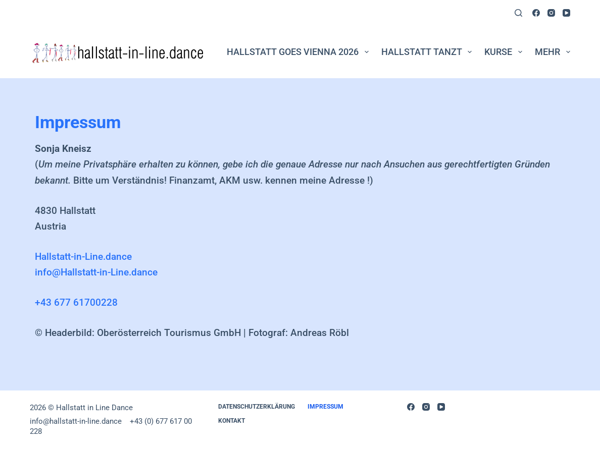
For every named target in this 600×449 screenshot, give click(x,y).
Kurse (505, 52)
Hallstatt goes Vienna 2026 (300, 52)
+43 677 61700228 (76, 302)
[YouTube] (566, 13)
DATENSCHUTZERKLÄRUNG (256, 406)
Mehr (552, 52)
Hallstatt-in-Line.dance (83, 256)
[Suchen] (518, 13)
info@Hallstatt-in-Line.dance (96, 272)
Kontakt (231, 420)
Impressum (325, 406)
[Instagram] (551, 13)
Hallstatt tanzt (428, 52)
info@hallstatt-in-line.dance (77, 421)
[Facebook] (536, 13)
